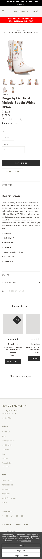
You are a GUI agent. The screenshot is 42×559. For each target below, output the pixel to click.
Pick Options (13, 361)
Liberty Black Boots (8, 480)
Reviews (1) (16, 123)
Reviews (21, 275)
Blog (3, 454)
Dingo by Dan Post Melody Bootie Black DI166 (13, 348)
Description (21, 185)
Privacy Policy (7, 463)
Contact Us (6, 432)
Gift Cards (5, 467)
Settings (21, 545)
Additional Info (21, 283)
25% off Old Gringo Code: (19, 21)
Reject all (21, 550)
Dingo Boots (6, 94)
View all (4, 503)
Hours (4, 436)
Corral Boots (6, 489)
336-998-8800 (7, 418)
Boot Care (5, 450)
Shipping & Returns (8, 441)
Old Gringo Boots (8, 485)
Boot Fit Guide (7, 445)
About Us (5, 459)
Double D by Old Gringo (10, 498)
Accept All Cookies (21, 555)
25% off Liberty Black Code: (19, 18)
